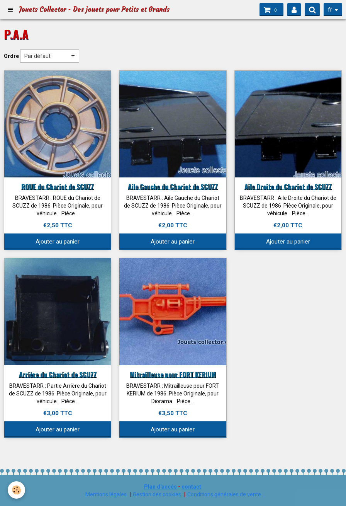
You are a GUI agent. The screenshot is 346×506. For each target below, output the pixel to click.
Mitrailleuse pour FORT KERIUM (173, 374)
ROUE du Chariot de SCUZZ (57, 186)
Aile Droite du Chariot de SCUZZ (288, 186)
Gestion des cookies (157, 494)
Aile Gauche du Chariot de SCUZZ (173, 186)
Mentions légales (106, 494)
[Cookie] (16, 490)
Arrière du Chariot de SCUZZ (58, 374)
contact (191, 487)
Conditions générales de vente (224, 494)
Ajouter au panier (58, 241)
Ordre (11, 56)
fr (330, 10)
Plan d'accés (160, 487)
